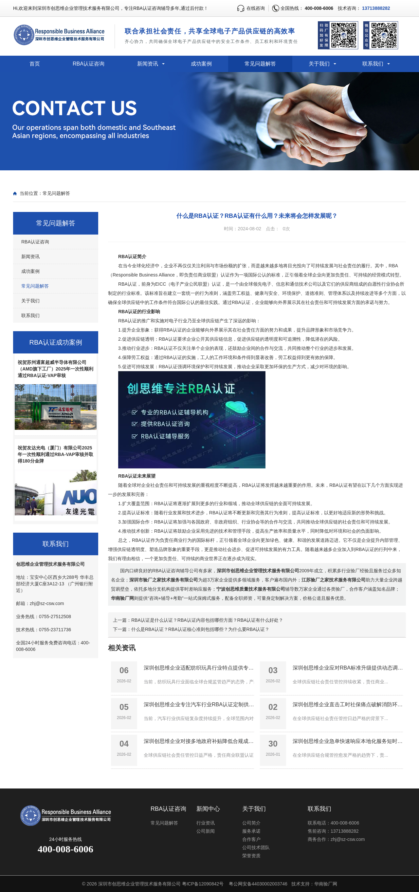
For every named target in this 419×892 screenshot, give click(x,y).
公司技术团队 (256, 847)
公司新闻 (205, 831)
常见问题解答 (260, 63)
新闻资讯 (147, 63)
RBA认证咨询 (88, 63)
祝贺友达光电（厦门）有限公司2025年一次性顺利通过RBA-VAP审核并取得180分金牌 (55, 454)
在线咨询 (255, 8)
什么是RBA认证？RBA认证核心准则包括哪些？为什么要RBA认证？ (200, 629)
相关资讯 (122, 648)
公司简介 (251, 823)
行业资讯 (205, 823)
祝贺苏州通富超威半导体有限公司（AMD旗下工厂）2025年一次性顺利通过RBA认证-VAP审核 (55, 369)
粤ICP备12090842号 (203, 883)
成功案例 (201, 63)
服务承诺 (251, 831)
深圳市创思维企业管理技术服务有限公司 (139, 883)
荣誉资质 (251, 855)
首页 (34, 63)
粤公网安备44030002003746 (258, 883)
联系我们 (372, 63)
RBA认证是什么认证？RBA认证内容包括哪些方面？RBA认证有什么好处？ (207, 620)
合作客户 (251, 839)
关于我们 (319, 63)
